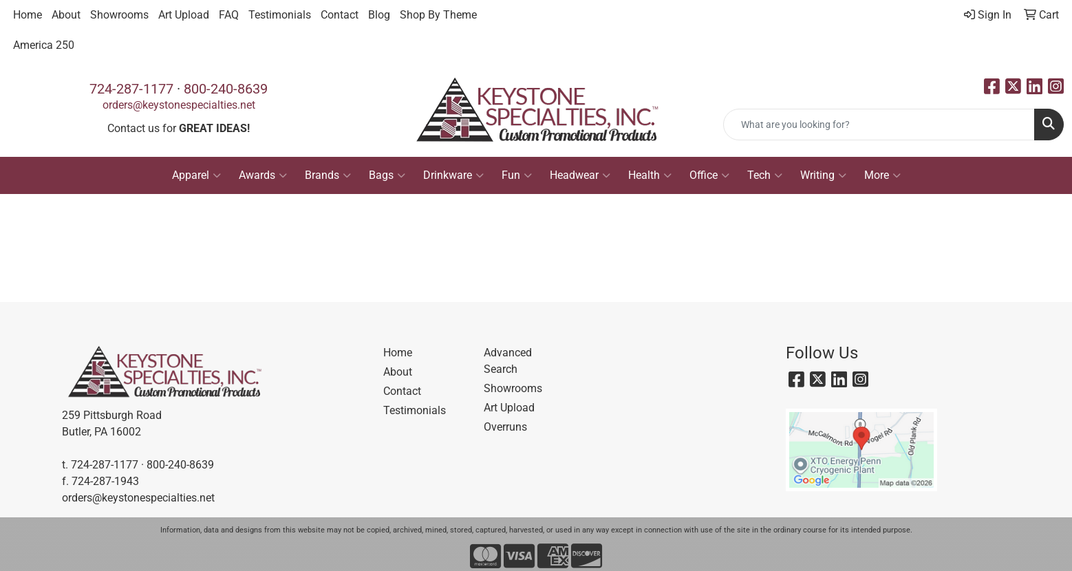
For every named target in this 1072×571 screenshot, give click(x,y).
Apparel (196, 175)
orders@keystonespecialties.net (179, 104)
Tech (764, 175)
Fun (517, 175)
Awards (263, 175)
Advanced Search (508, 361)
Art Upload (183, 14)
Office (709, 175)
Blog (379, 14)
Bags (387, 175)
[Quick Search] (879, 124)
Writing (823, 175)
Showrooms (119, 14)
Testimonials (279, 14)
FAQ (229, 14)
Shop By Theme (438, 14)
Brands (328, 175)
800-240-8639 (226, 88)
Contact (339, 14)
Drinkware (453, 175)
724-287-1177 (131, 88)
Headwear (580, 175)
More (882, 175)
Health (650, 175)
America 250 (43, 45)
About (66, 14)
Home (27, 14)
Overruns (505, 426)
